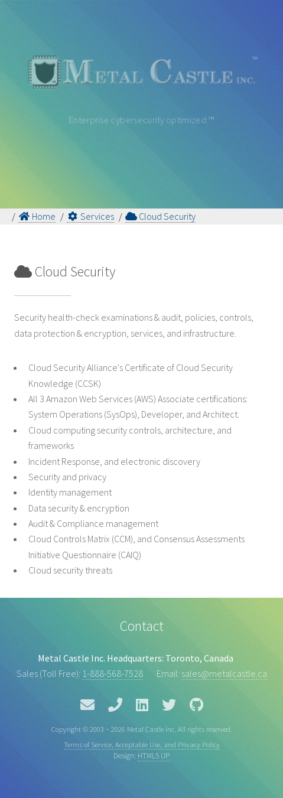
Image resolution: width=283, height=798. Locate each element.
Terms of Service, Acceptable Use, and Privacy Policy (142, 744)
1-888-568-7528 (112, 673)
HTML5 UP (154, 756)
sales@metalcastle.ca (224, 673)
